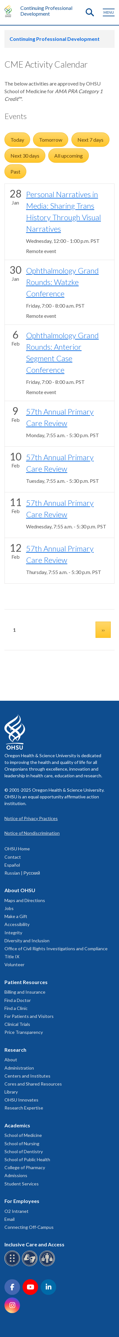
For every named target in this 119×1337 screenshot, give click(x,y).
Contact (12, 857)
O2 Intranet (16, 1211)
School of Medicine (23, 1135)
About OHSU (19, 890)
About (10, 1059)
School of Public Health (27, 1159)
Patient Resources (26, 982)
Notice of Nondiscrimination (32, 833)
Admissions (15, 1175)
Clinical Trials (17, 1024)
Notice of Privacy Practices (31, 818)
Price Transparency (23, 1032)
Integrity (13, 932)
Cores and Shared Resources (33, 1084)
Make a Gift (15, 916)
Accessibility (17, 924)
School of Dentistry (23, 1151)
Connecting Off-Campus (29, 1227)
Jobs (9, 908)
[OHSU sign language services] (30, 1265)
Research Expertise (23, 1107)
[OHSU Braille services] (13, 1265)
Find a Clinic (16, 1008)
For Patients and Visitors (29, 1016)
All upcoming (68, 156)
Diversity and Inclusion (27, 940)
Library (11, 1091)
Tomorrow (50, 140)
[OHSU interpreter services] (48, 1265)
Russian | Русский (22, 873)
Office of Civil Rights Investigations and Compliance (56, 948)
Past (15, 171)
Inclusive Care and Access (34, 1244)
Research (15, 1050)
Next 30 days (24, 156)
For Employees (21, 1201)
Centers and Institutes (27, 1076)
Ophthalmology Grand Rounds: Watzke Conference (62, 282)
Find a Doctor (17, 1000)
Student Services (21, 1183)
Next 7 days (90, 140)
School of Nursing (21, 1143)
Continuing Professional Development (46, 11)
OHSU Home (17, 848)
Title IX (11, 956)
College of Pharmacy (24, 1167)
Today (17, 140)
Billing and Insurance (24, 992)
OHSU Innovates (21, 1099)
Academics (17, 1125)
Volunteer (14, 964)
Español (12, 865)
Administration (19, 1068)
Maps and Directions (24, 900)
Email (9, 1219)
